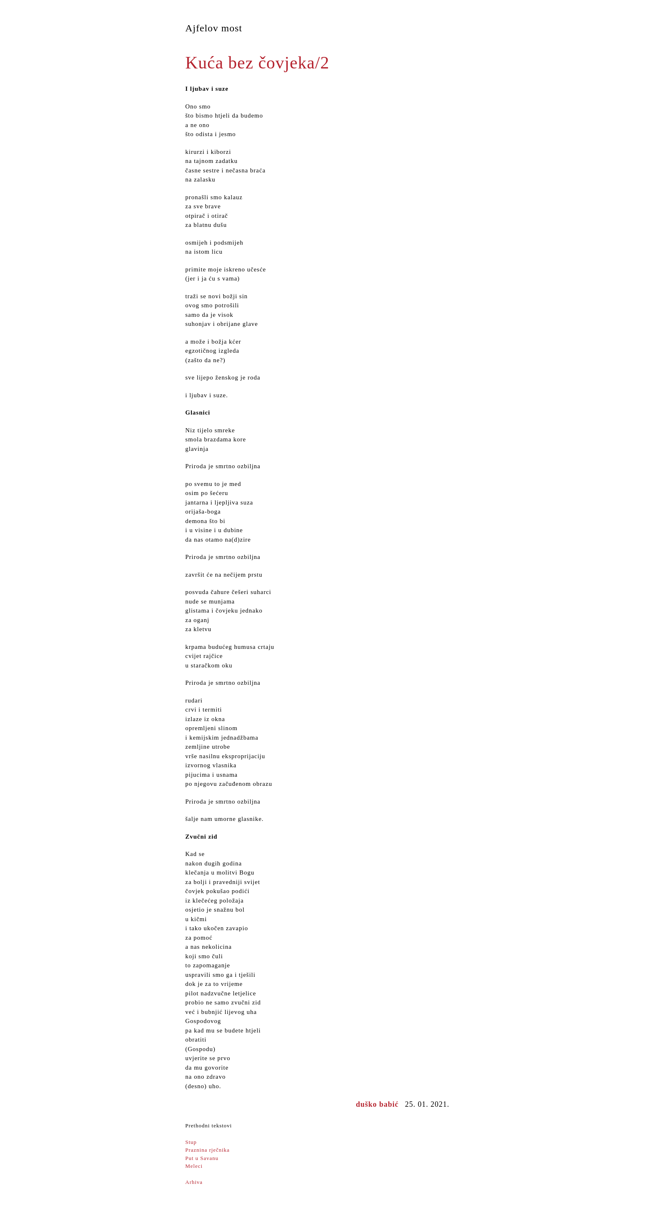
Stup (191, 1142)
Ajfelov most (213, 28)
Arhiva (194, 1182)
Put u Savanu (202, 1158)
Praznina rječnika (207, 1150)
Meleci (194, 1166)
